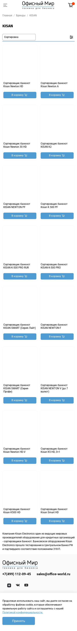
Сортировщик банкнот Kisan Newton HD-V (16, 450)
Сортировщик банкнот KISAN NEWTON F (54, 326)
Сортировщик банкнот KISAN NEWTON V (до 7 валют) (54, 388)
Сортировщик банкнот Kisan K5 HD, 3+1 (54, 450)
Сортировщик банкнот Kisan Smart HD (54, 511)
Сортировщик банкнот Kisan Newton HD (16, 85)
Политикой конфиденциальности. (22, 612)
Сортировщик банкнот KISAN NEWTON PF (16, 205)
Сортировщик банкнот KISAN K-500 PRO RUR (16, 266)
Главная (7, 15)
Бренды (20, 15)
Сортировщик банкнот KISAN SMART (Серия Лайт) (19, 326)
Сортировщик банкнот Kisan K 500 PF (54, 205)
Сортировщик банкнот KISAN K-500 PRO (54, 266)
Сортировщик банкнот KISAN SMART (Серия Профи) (16, 388)
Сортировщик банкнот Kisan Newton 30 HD (16, 145)
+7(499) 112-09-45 (16, 574)
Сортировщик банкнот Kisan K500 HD (16, 511)
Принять (18, 621)
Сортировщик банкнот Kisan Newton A (54, 85)
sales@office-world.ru (53, 574)
